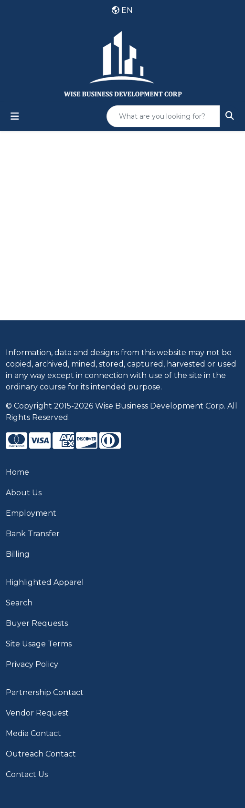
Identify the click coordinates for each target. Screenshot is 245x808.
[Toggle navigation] (15, 116)
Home (17, 472)
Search (19, 602)
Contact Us (27, 774)
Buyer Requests (37, 623)
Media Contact (33, 733)
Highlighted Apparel (45, 582)
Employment (31, 513)
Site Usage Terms (39, 643)
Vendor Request (37, 712)
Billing (18, 554)
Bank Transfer (33, 533)
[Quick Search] (163, 116)
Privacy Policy (32, 664)
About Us (24, 492)
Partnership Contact (45, 692)
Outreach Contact (41, 753)
